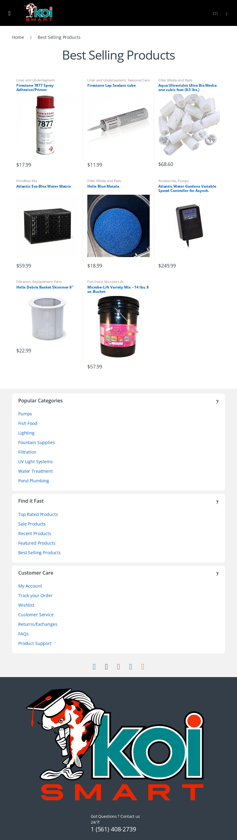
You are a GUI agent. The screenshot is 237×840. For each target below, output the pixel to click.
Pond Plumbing (33, 481)
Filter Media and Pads (175, 80)
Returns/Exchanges (37, 624)
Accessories (167, 180)
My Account (30, 586)
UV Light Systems (35, 461)
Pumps (183, 180)
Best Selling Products (39, 552)
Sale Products (32, 524)
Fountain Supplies (36, 442)
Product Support (35, 643)
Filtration (23, 281)
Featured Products (37, 543)
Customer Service (36, 615)
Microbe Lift (113, 281)
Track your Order (35, 595)
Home (18, 37)
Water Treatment (35, 471)
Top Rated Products (38, 514)
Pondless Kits (26, 180)
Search (216, 13)
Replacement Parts (47, 281)
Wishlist (26, 605)
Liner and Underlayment (35, 80)
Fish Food (95, 281)
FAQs (23, 634)
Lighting (26, 433)
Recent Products (34, 533)
